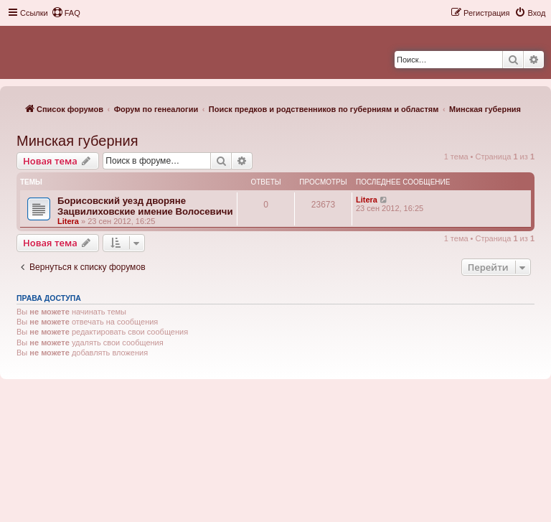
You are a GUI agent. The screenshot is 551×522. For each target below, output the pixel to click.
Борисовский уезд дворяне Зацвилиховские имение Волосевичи (145, 206)
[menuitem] (66, 13)
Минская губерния (77, 141)
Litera (68, 221)
